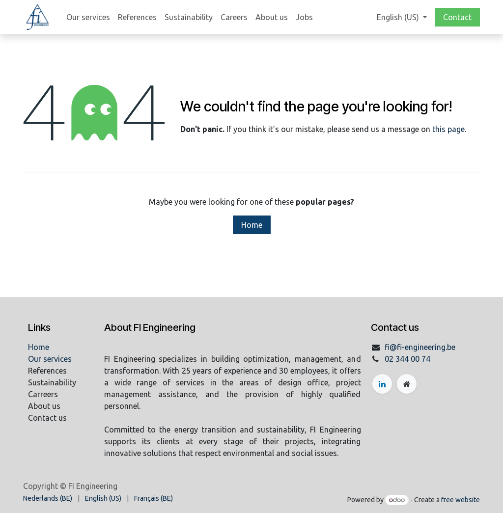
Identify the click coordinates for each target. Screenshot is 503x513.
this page (448, 129)
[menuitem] (88, 17)
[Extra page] (407, 384)
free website (460, 500)
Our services (50, 358)
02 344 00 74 (407, 358)
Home (251, 224)
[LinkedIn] (382, 384)
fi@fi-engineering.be (420, 347)
